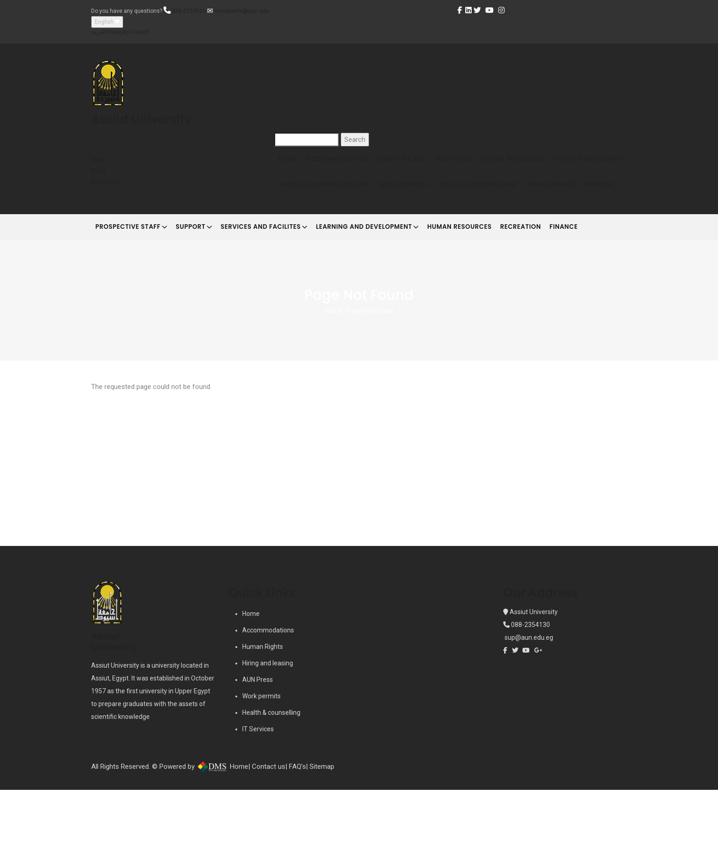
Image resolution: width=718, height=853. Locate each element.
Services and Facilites (280, 286)
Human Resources (536, 163)
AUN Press (472, 163)
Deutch (140, 32)
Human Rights (306, 233)
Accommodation (345, 163)
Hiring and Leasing (315, 198)
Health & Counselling (573, 198)
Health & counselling (271, 775)
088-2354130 (530, 687)
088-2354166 (189, 11)
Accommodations (268, 693)
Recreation (556, 285)
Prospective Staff (134, 286)
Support (203, 286)
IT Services (258, 792)
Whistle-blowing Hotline (410, 198)
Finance (605, 285)
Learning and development (390, 286)
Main (98, 160)
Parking (360, 233)
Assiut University (533, 675)
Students (104, 182)
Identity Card (415, 163)
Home (290, 163)
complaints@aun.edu (241, 11)
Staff (99, 171)
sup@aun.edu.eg (528, 700)
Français (119, 32)
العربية (98, 32)
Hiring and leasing (267, 726)
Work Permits (495, 198)
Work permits (261, 759)
